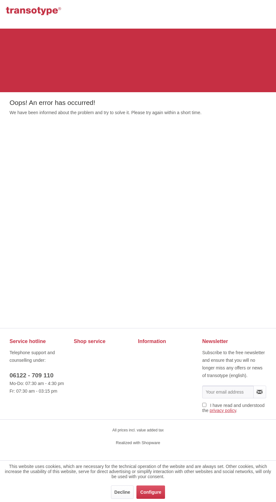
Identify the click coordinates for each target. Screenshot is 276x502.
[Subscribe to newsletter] (259, 392)
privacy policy (223, 410)
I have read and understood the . (233, 408)
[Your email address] (228, 392)
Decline (122, 492)
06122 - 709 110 (31, 375)
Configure (150, 492)
